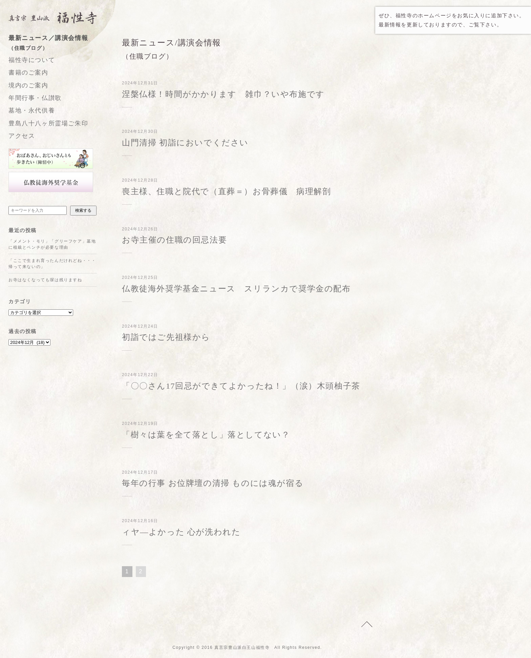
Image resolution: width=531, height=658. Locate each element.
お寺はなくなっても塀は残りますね (45, 279)
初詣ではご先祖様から (166, 337)
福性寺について (31, 60)
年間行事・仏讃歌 (35, 98)
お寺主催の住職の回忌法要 (174, 239)
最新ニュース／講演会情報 (59, 44)
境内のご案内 (28, 85)
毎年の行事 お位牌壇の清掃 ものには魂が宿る (212, 483)
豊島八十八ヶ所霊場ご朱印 (48, 123)
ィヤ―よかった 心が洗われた (181, 532)
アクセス (21, 135)
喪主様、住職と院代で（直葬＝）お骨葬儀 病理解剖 (226, 191)
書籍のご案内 (28, 72)
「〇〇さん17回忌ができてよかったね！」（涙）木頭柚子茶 (241, 386)
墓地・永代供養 (31, 110)
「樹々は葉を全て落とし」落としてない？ (206, 434)
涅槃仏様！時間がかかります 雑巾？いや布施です (223, 94)
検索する (83, 210)
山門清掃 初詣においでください (185, 142)
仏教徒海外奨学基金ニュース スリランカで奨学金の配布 (236, 288)
